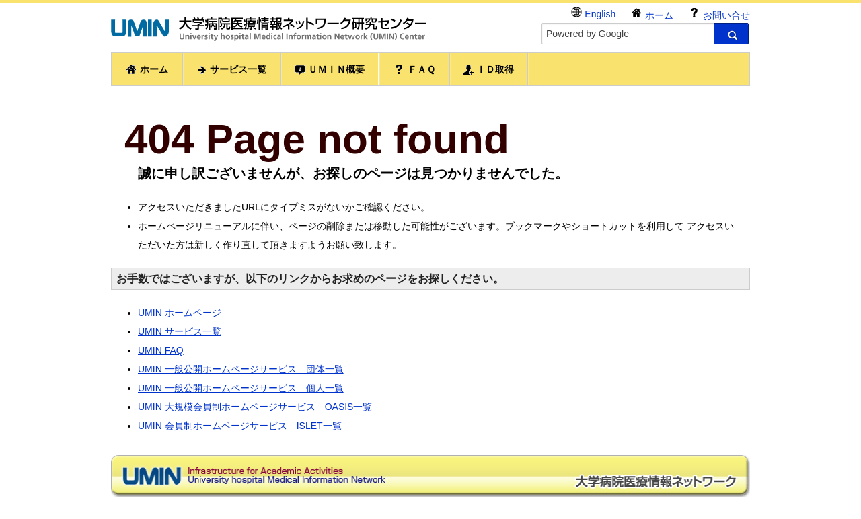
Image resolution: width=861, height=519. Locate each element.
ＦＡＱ (414, 69)
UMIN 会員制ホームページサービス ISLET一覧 (240, 425)
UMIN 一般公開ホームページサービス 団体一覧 (241, 369)
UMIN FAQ (161, 350)
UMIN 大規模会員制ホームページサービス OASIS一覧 (255, 406)
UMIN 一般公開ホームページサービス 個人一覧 (241, 388)
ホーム (651, 14)
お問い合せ (719, 14)
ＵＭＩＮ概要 (330, 69)
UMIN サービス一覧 (179, 331)
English (593, 13)
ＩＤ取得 (489, 69)
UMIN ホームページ (179, 312)
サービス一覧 (231, 69)
